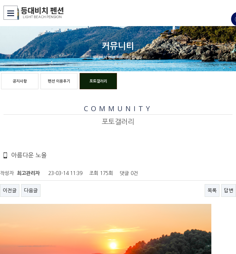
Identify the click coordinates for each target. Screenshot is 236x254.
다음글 (31, 190)
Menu (11, 13)
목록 (212, 190)
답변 (228, 190)
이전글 (10, 190)
